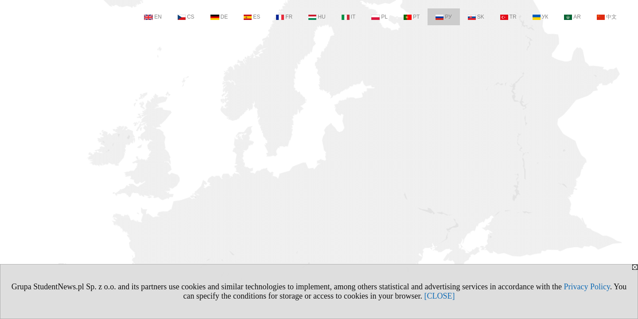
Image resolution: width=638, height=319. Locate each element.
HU (316, 17)
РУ (443, 17)
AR (572, 17)
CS (186, 17)
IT (349, 17)
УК (541, 17)
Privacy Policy (587, 286)
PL (379, 17)
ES (252, 17)
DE (219, 17)
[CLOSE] (439, 296)
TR (508, 17)
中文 (607, 17)
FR (284, 17)
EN (153, 17)
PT (412, 17)
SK (476, 17)
